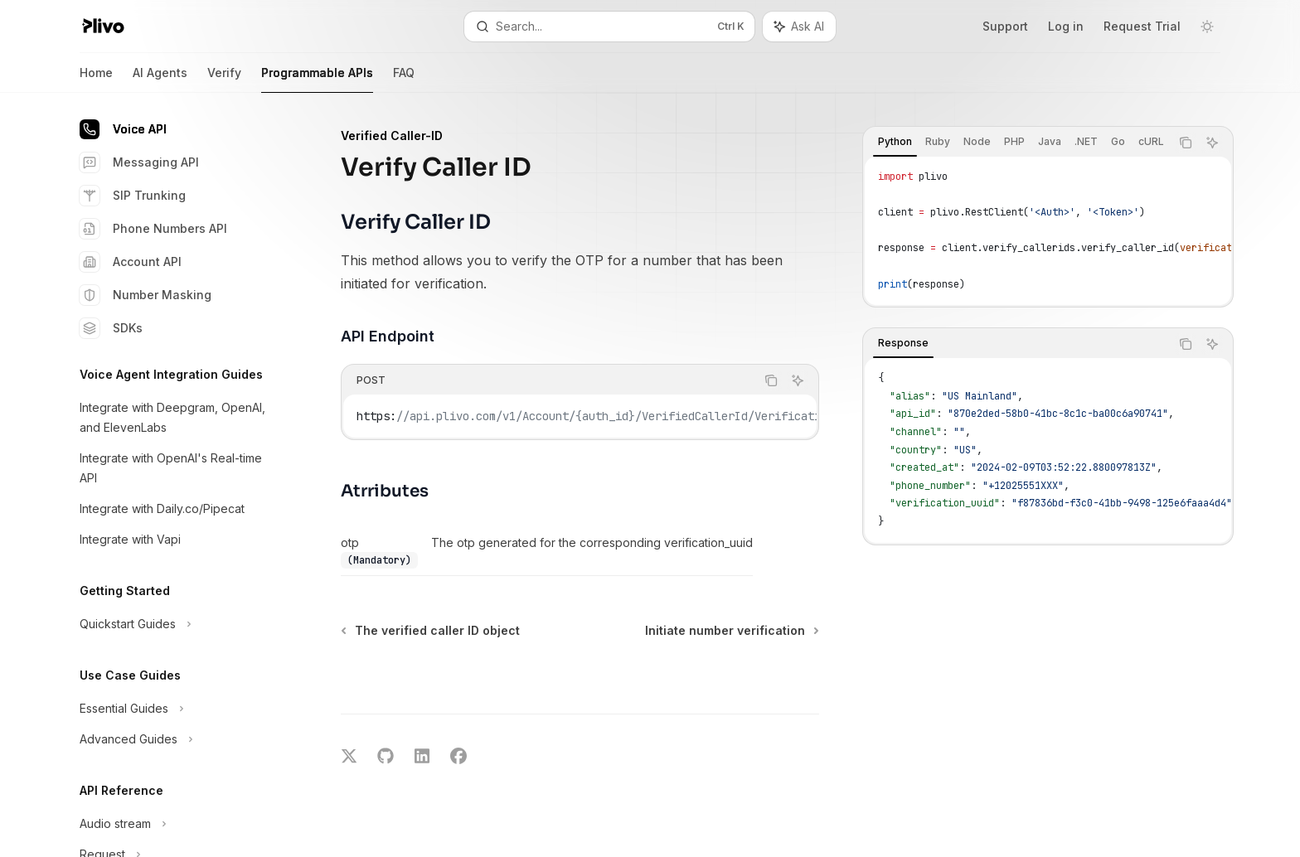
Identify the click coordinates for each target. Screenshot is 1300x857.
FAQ (404, 79)
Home (96, 79)
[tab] (895, 142)
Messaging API (139, 162)
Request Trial (1142, 26)
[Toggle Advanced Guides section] (172, 739)
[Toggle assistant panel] (799, 26)
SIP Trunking (133, 196)
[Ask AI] (1212, 142)
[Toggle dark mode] (1207, 26)
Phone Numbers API (153, 229)
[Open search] (609, 26)
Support (1005, 26)
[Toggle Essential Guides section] (172, 709)
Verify (224, 79)
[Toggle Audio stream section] (172, 824)
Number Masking (145, 295)
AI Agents (160, 79)
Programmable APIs (317, 79)
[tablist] (1016, 142)
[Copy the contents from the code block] (1185, 142)
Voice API (123, 129)
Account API (131, 262)
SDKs (111, 328)
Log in (1066, 26)
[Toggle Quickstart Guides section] (172, 624)
